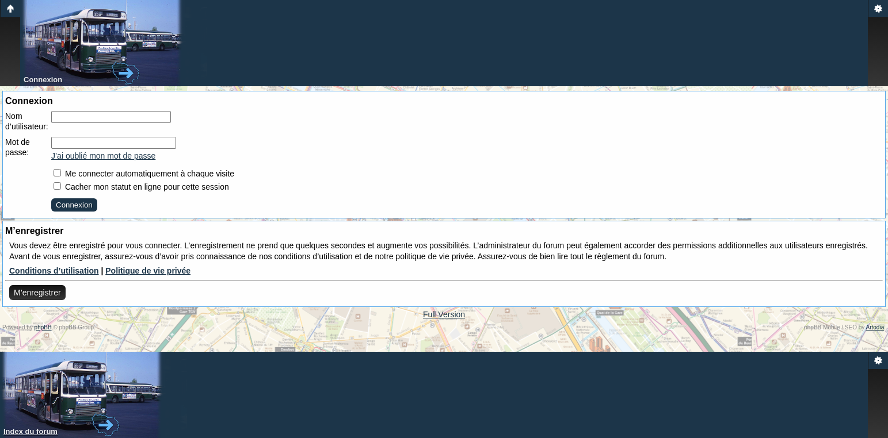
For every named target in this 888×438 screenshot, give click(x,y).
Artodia (875, 327)
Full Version (444, 314)
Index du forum (30, 431)
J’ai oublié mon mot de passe (103, 155)
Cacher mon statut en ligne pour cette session (141, 186)
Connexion (43, 79)
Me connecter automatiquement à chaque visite (144, 173)
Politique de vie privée (147, 270)
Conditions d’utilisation (54, 270)
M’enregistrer (37, 292)
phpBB (43, 327)
